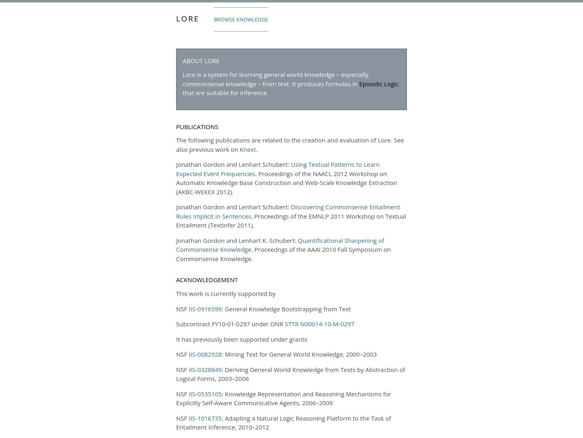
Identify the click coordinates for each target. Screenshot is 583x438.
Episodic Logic (379, 84)
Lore (188, 18)
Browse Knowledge (241, 19)
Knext (248, 149)
